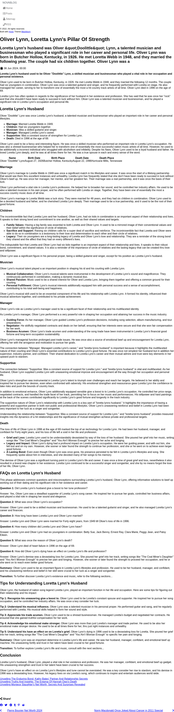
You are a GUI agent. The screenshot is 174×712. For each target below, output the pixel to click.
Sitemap (9, 19)
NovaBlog (10, 2)
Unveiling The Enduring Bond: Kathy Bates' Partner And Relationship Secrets (44, 678)
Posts (7, 13)
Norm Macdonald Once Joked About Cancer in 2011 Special (128, 710)
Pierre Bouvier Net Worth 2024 (24, 710)
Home (8, 8)
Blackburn (26, 31)
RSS (7, 24)
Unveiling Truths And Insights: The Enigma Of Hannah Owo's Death (38, 681)
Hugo (11, 31)
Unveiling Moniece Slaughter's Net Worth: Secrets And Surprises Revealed (42, 684)
